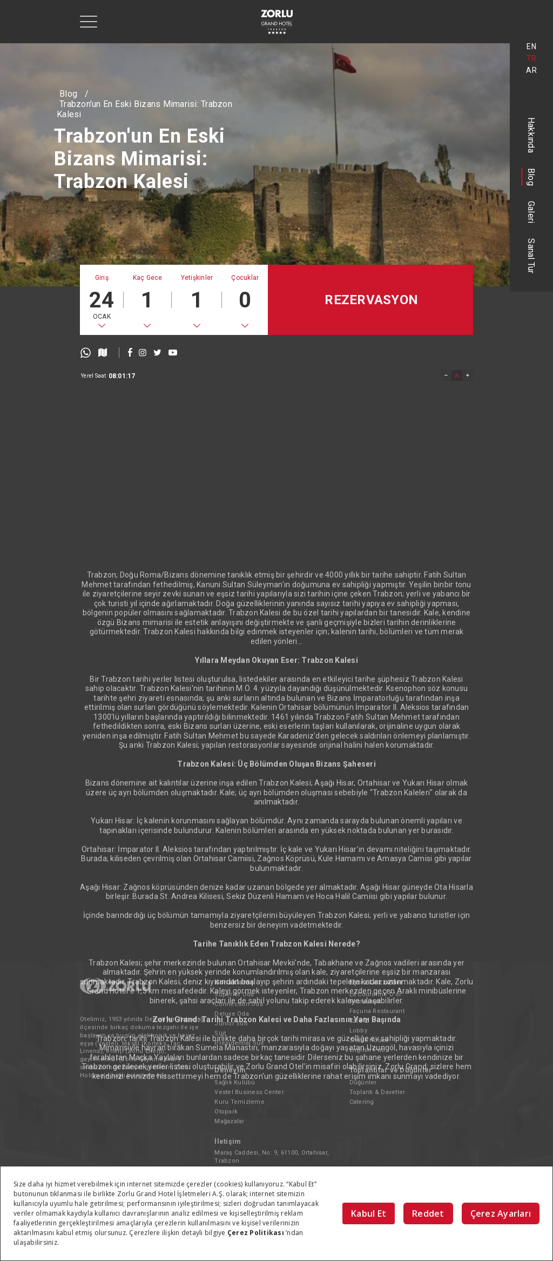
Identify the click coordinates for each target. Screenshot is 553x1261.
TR (532, 58)
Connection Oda (238, 1004)
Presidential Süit (239, 1043)
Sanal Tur (532, 255)
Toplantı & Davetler (377, 1092)
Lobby (358, 1030)
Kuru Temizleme (239, 1101)
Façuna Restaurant (376, 1011)
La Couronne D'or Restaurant (375, 998)
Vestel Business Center (249, 1092)
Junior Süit (230, 1023)
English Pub (367, 1050)
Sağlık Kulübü (234, 1082)
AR (531, 70)
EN (531, 46)
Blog (532, 177)
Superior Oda (234, 994)
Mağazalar (229, 1121)
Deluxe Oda (231, 1013)
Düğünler (363, 1082)
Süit (220, 1033)
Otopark (226, 1111)
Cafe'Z (359, 1020)
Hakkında (532, 135)
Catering (361, 1101)
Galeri (532, 212)
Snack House (369, 1040)
